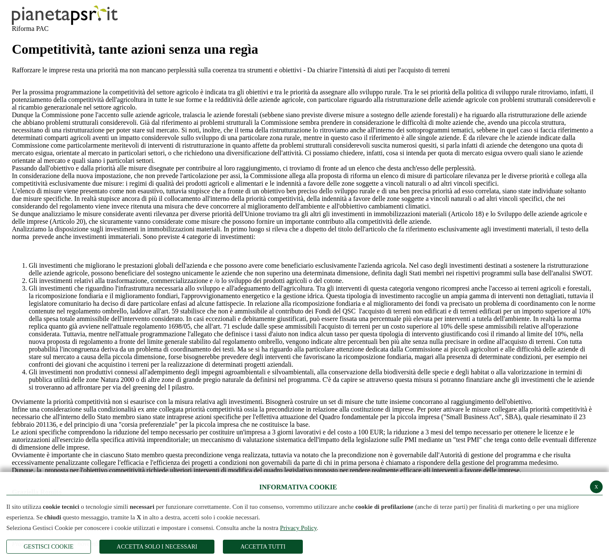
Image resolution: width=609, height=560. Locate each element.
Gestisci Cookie (49, 547)
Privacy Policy (298, 527)
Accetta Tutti (262, 547)
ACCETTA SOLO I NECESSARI (157, 547)
